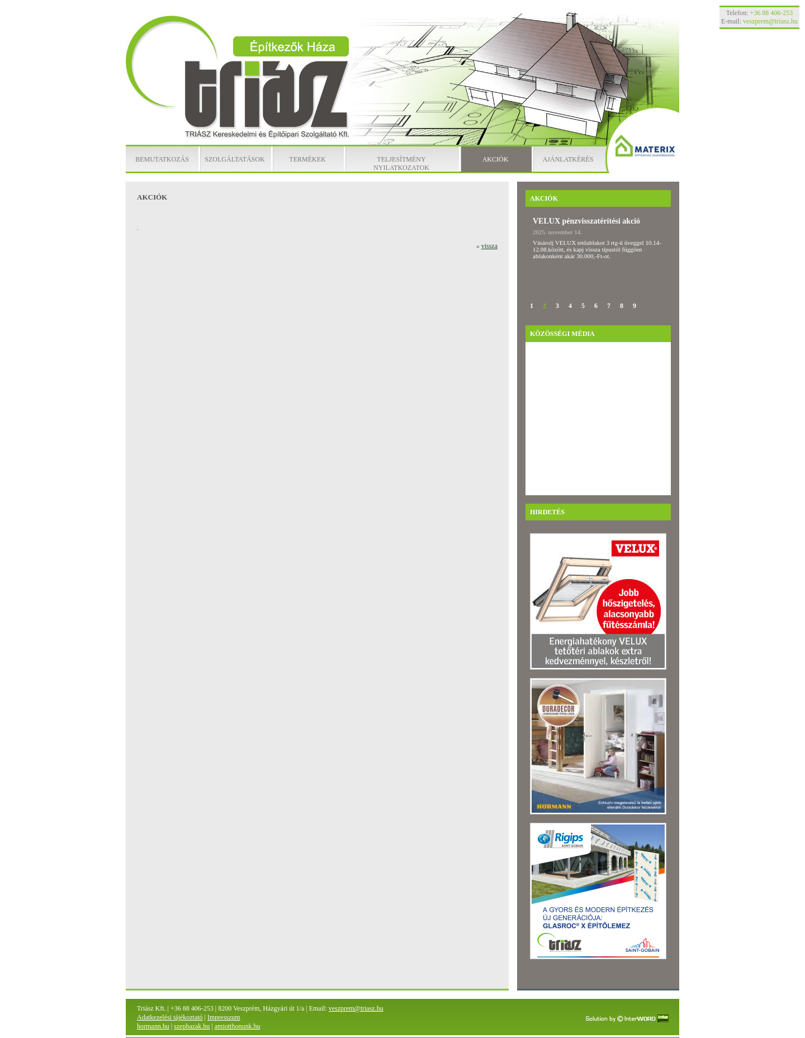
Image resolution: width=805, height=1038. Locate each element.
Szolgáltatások (234, 159)
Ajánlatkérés (568, 159)
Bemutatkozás (162, 159)
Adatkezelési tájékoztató (170, 1017)
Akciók (495, 159)
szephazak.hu (192, 1026)
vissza (489, 246)
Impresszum (223, 1017)
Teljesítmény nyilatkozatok (401, 163)
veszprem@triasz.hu (356, 1008)
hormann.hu (153, 1026)
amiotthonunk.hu (238, 1026)
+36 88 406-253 (771, 13)
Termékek (307, 159)
